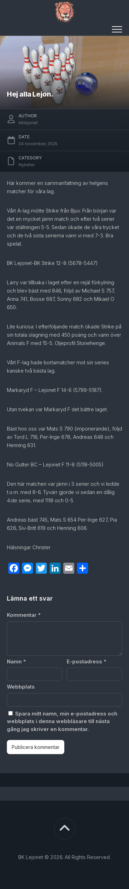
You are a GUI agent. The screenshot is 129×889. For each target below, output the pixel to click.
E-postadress (86, 661)
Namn (16, 661)
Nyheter (27, 164)
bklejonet (28, 122)
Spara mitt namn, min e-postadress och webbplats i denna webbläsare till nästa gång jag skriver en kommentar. (62, 721)
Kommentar (24, 615)
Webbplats (21, 686)
